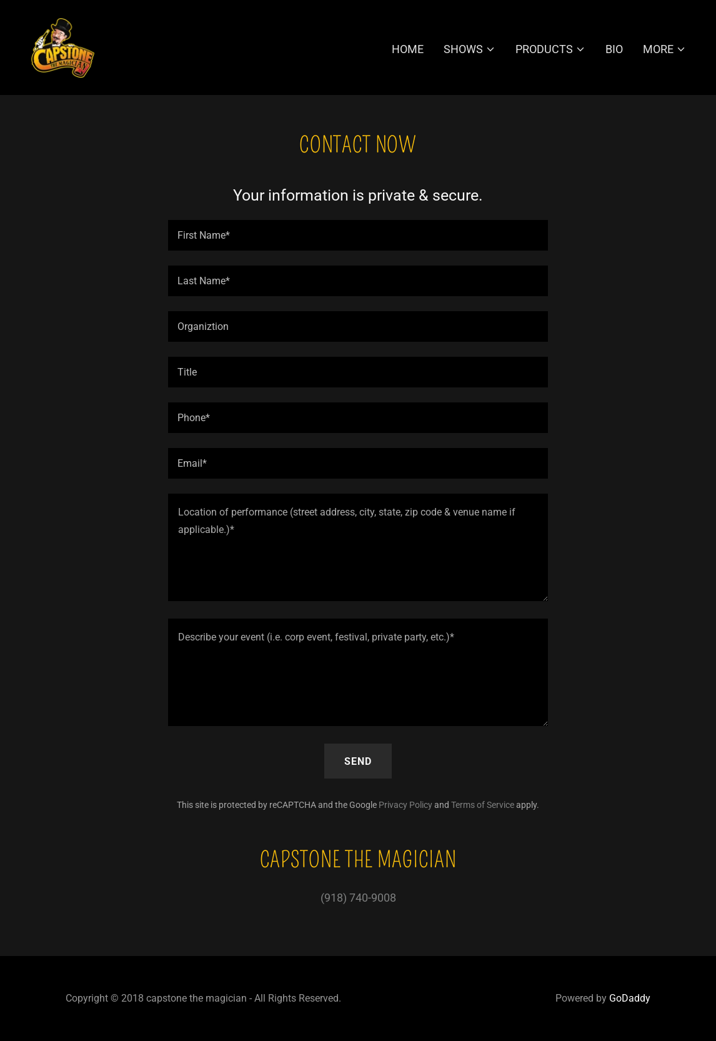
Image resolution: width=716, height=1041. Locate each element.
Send (358, 761)
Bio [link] (614, 49)
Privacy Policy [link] (405, 805)
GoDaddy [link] (629, 998)
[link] (62, 46)
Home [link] (408, 49)
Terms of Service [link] (482, 805)
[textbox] (358, 235)
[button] (469, 49)
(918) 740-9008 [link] (358, 897)
